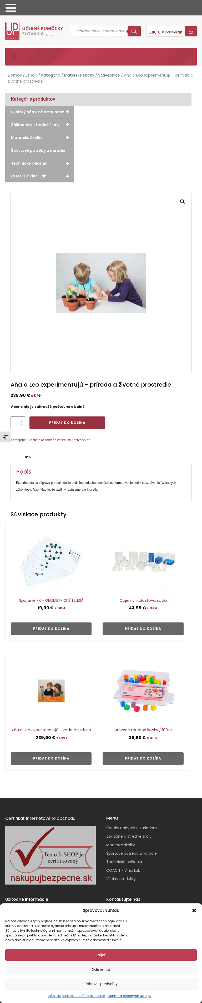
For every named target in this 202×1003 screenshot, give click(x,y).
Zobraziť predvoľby (101, 984)
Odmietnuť (101, 969)
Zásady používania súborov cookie (76, 996)
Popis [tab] (27, 454)
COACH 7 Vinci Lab (42, 174)
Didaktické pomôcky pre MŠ (49, 438)
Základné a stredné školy (42, 122)
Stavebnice (109, 73)
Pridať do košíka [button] (51, 626)
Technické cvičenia (42, 161)
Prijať (101, 955)
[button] (194, 910)
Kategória (50, 73)
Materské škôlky (79, 73)
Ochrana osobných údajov (130, 996)
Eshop (31, 73)
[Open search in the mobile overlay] (106, 30)
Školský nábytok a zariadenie (42, 110)
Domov (15, 73)
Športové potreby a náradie (38, 148)
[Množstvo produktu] (18, 420)
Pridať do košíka (67, 420)
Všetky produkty (121, 876)
